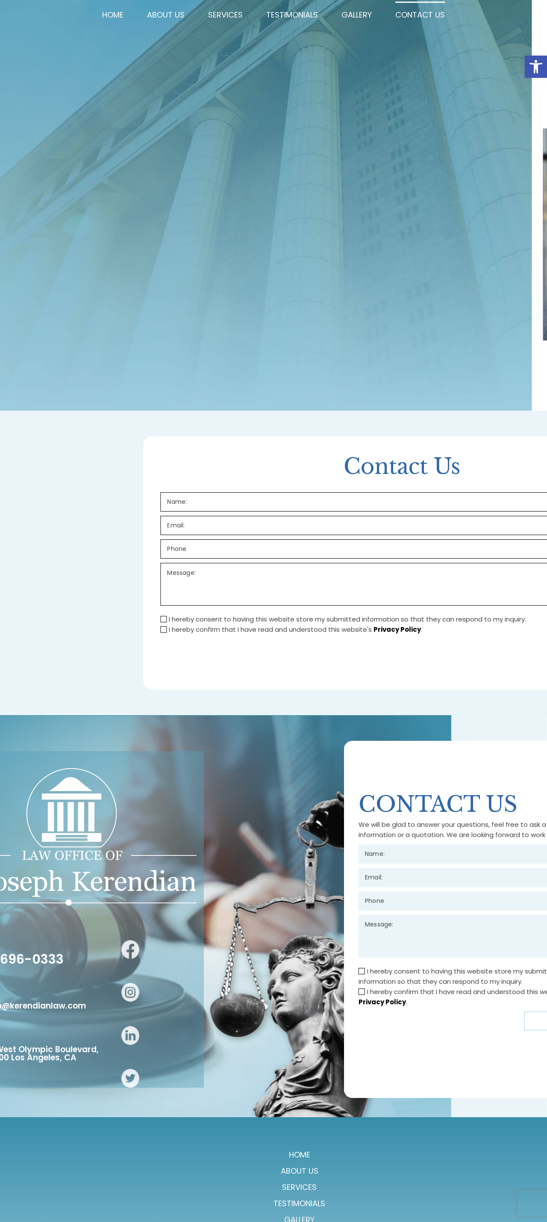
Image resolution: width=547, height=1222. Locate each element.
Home (142, 1189)
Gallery (338, 1189)
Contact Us (390, 1189)
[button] (536, 67)
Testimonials (286, 1189)
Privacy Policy (495, 1062)
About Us (184, 1189)
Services (231, 1189)
